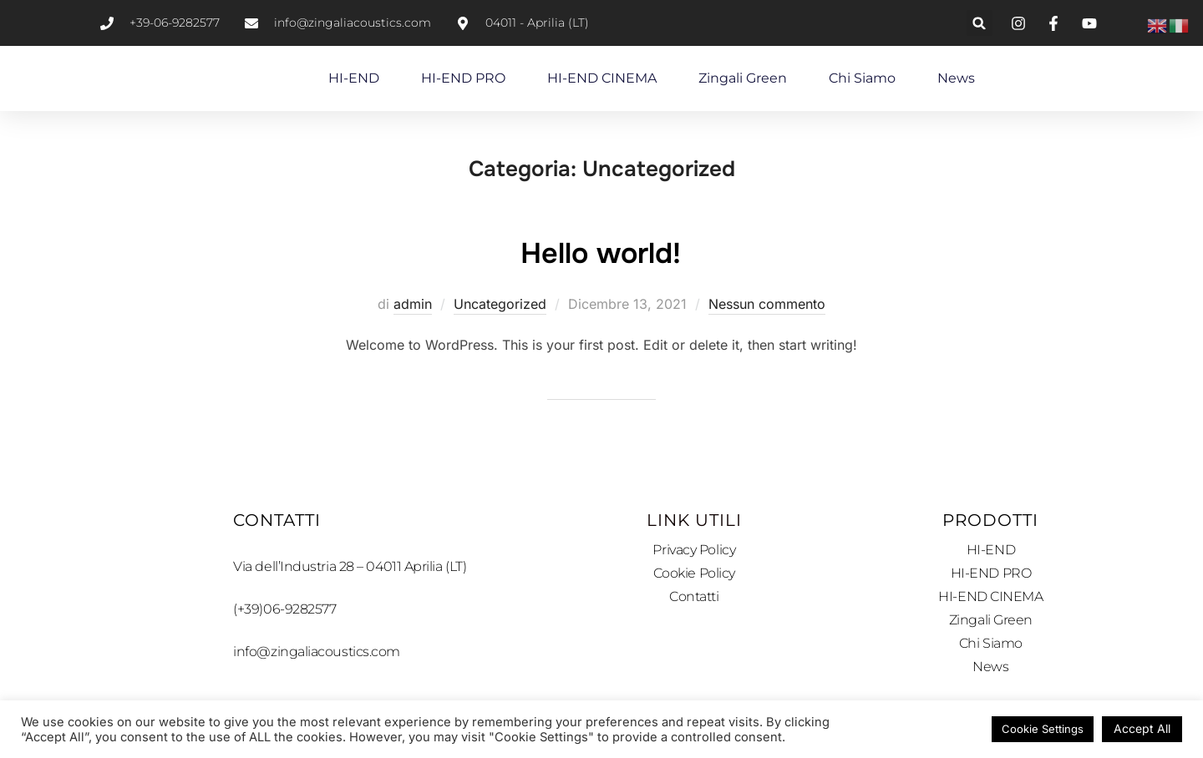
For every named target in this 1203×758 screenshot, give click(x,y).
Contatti (693, 597)
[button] (979, 23)
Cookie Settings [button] (1043, 728)
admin (412, 304)
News (956, 78)
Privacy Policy (693, 550)
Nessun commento (766, 304)
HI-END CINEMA (602, 78)
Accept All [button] (1142, 728)
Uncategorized (500, 304)
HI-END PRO (463, 78)
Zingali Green (742, 78)
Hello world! (601, 251)
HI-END (353, 78)
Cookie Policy (694, 574)
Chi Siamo (862, 78)
